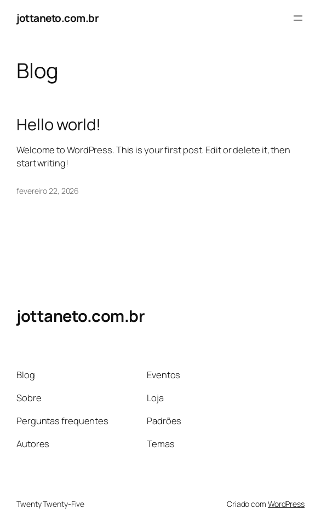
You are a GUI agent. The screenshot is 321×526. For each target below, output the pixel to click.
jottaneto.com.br (57, 18)
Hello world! (58, 124)
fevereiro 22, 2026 (47, 191)
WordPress (286, 504)
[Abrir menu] (298, 18)
